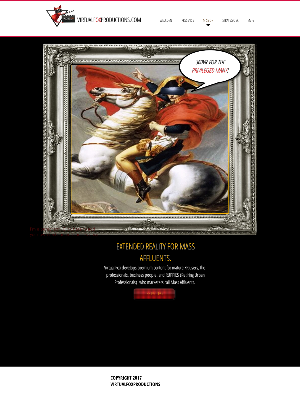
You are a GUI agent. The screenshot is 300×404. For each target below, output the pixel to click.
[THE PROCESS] (154, 294)
